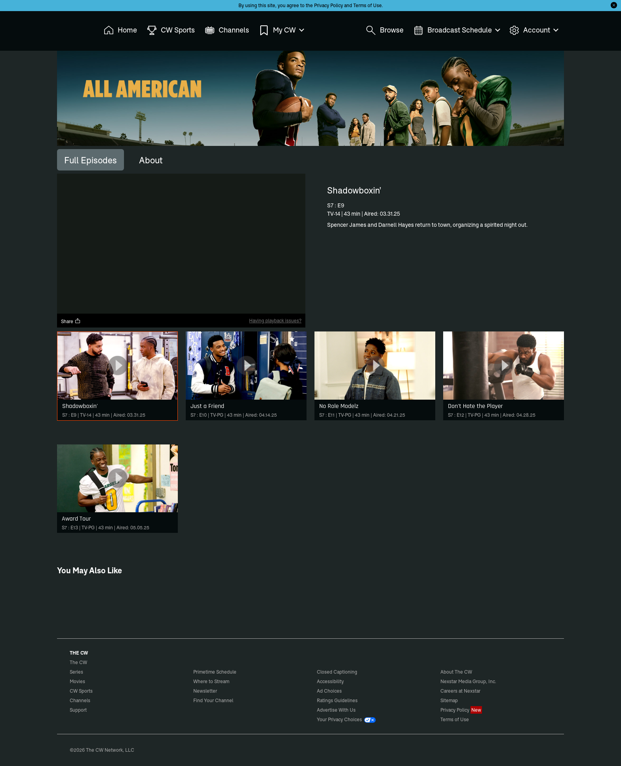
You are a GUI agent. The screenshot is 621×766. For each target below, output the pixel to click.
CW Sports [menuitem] (171, 30)
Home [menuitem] (120, 30)
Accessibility (330, 681)
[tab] (90, 159)
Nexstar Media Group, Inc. (468, 681)
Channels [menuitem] (227, 30)
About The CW (456, 672)
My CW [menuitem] (281, 30)
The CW (73, 28)
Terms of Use (367, 5)
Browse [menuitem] (385, 30)
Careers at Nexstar (460, 691)
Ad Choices (329, 691)
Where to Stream (211, 681)
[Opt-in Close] (614, 5)
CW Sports (81, 691)
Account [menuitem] (533, 30)
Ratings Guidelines (337, 700)
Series (76, 672)
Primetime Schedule (214, 672)
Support (78, 710)
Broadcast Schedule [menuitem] (456, 30)
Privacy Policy (328, 5)
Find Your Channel (213, 700)
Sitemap (449, 700)
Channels (80, 700)
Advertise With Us (336, 710)
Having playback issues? (275, 321)
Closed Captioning (337, 672)
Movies (77, 681)
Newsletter (205, 691)
